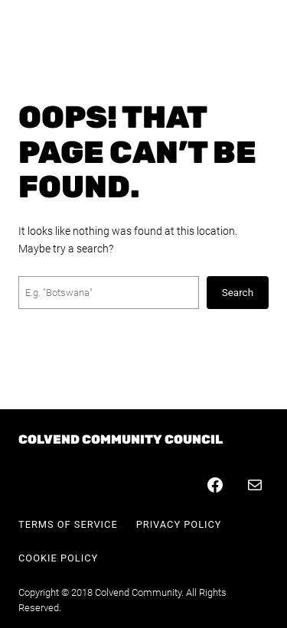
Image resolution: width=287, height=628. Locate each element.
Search (237, 292)
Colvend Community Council (120, 439)
